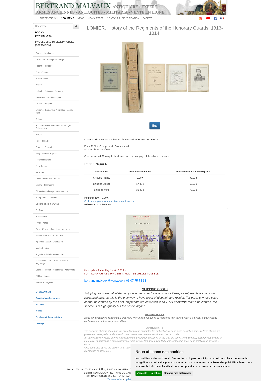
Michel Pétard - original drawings (50, 59)
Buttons (39, 119)
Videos (39, 311)
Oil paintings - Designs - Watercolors (52, 191)
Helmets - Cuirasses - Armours (49, 91)
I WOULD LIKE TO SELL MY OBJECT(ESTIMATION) (55, 43)
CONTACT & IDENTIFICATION (123, 18)
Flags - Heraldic (42, 141)
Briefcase (40, 210)
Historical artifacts (43, 160)
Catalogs (40, 323)
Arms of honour (42, 72)
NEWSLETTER (96, 18)
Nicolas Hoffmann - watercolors (49, 235)
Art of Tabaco (41, 166)
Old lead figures (42, 276)
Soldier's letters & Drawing (47, 204)
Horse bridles (41, 216)
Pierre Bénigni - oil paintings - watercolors (54, 229)
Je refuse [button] (156, 373)
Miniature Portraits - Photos (48, 179)
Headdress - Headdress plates (49, 97)
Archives (40, 304)
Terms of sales (114, 379)
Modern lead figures (44, 282)
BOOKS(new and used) (43, 34)
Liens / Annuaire (43, 292)
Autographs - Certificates (46, 197)
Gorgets (39, 134)
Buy (154, 125)
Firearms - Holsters (44, 66)
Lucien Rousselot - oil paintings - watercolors (55, 270)
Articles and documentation (49, 317)
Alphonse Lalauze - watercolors (49, 242)
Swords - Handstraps (45, 53)
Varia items (40, 172)
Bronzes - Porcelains (45, 147)
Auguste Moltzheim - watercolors (50, 254)
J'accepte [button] (142, 373)
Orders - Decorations (45, 185)
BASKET (147, 18)
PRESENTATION (49, 18)
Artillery (39, 85)
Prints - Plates (42, 223)
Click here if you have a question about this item (109, 201)
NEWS (80, 18)
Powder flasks (42, 78)
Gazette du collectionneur (48, 298)
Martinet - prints (42, 248)
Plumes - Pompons (44, 104)
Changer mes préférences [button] (177, 373)
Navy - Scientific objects (46, 153)
